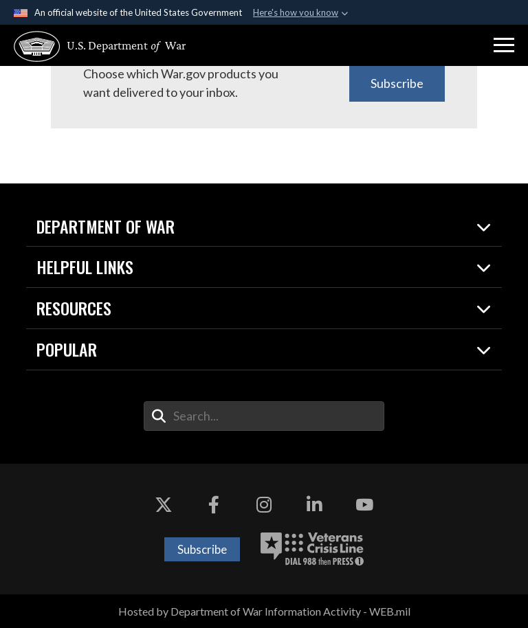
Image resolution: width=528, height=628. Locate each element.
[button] (504, 45)
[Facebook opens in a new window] (214, 505)
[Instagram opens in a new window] (264, 505)
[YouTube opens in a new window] (364, 505)
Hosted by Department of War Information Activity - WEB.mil (264, 611)
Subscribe (397, 83)
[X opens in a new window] (163, 505)
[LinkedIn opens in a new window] (314, 505)
